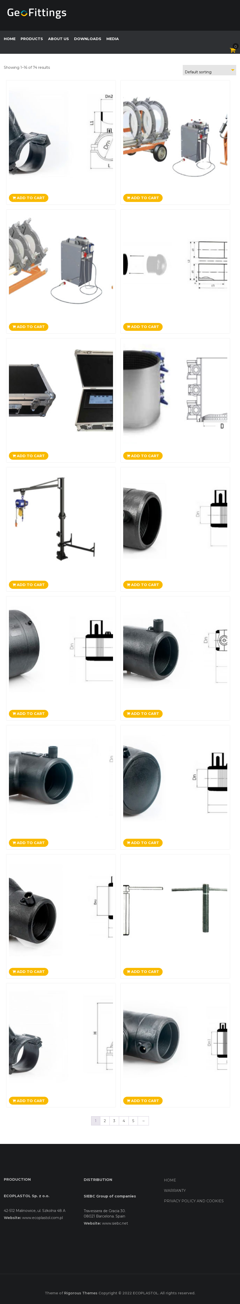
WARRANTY (175, 1190)
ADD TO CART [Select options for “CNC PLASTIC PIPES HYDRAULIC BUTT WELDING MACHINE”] (143, 198)
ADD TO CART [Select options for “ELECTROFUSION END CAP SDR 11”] (143, 842)
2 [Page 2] (105, 1121)
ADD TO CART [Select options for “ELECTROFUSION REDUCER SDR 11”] (28, 971)
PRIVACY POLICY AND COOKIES (194, 1201)
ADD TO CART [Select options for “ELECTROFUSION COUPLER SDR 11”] (143, 584)
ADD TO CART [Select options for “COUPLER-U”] (143, 326)
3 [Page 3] (114, 1121)
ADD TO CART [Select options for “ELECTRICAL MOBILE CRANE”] (28, 584)
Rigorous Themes (80, 1293)
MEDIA (112, 39)
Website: (92, 1223)
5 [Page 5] (133, 1121)
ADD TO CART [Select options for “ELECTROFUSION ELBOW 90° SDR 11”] (28, 842)
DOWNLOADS (87, 39)
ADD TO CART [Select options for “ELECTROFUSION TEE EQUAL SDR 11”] (143, 1101)
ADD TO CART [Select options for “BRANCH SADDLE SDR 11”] (28, 198)
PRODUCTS (32, 39)
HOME (10, 39)
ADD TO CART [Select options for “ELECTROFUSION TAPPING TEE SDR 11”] (28, 1101)
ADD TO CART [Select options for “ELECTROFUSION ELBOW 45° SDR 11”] (143, 713)
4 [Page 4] (124, 1121)
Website (12, 1217)
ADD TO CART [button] (28, 456)
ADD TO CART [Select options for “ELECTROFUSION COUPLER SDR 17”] (28, 713)
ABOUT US (58, 39)
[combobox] (209, 70)
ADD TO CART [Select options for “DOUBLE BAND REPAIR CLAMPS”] (143, 456)
